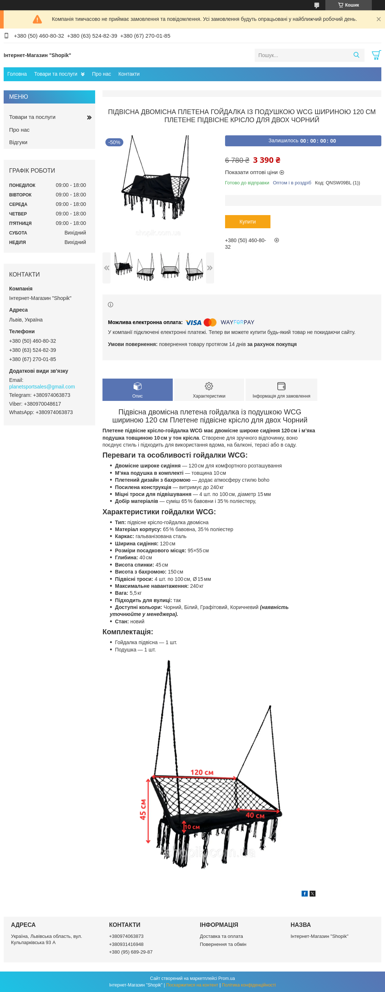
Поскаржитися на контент (192, 985)
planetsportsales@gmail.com (42, 387)
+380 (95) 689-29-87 (131, 952)
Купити (247, 222)
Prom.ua (226, 978)
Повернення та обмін (223, 944)
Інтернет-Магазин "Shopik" (319, 936)
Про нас (101, 74)
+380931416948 (126, 944)
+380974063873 (126, 936)
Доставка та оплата (221, 936)
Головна (17, 74)
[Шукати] (356, 55)
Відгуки (18, 142)
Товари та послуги (55, 74)
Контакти (128, 74)
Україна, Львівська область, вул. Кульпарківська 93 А (46, 939)
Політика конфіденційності (249, 985)
